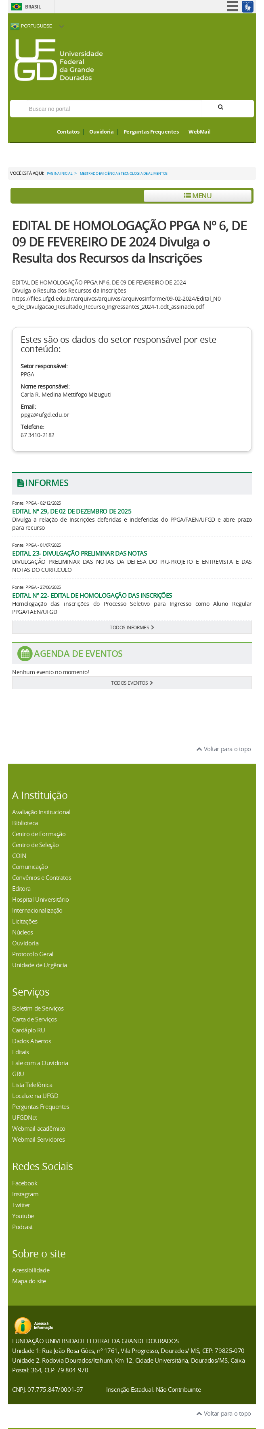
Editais (20, 1052)
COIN (19, 855)
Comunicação (30, 866)
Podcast (22, 1227)
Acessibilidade (30, 1270)
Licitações (25, 921)
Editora (21, 888)
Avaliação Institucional (41, 812)
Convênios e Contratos (41, 877)
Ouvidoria (101, 132)
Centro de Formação (38, 834)
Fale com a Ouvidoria (40, 1063)
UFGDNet (24, 1117)
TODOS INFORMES (132, 627)
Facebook (25, 1183)
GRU (18, 1074)
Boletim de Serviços (38, 1008)
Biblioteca (25, 823)
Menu (198, 195)
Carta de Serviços (34, 1019)
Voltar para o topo (224, 749)
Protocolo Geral (32, 954)
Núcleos (22, 932)
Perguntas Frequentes (151, 132)
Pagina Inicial (59, 173)
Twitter (21, 1205)
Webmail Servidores (38, 1139)
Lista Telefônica (32, 1085)
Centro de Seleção (35, 845)
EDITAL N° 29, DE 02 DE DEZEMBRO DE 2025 (72, 511)
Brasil (33, 6)
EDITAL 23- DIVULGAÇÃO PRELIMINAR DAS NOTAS (79, 553)
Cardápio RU (28, 1030)
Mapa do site (29, 1281)
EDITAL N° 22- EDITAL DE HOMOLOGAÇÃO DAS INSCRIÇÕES (92, 595)
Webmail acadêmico (38, 1128)
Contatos (68, 132)
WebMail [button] (199, 132)
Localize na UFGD (35, 1095)
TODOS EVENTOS (132, 682)
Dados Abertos (31, 1041)
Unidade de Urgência (39, 965)
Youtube (23, 1216)
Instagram (25, 1194)
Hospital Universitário (40, 899)
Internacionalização (37, 910)
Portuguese (31, 26)
